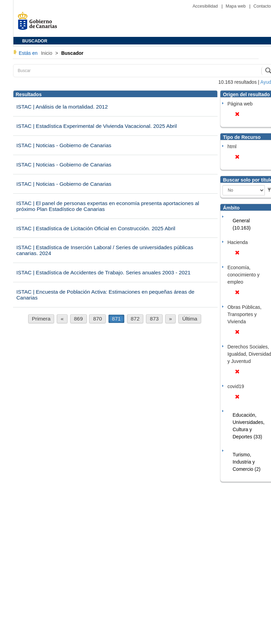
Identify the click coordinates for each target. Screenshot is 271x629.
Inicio (47, 53)
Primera (41, 319)
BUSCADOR (35, 41)
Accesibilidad (205, 6)
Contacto (262, 6)
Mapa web (236, 6)
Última (189, 319)
